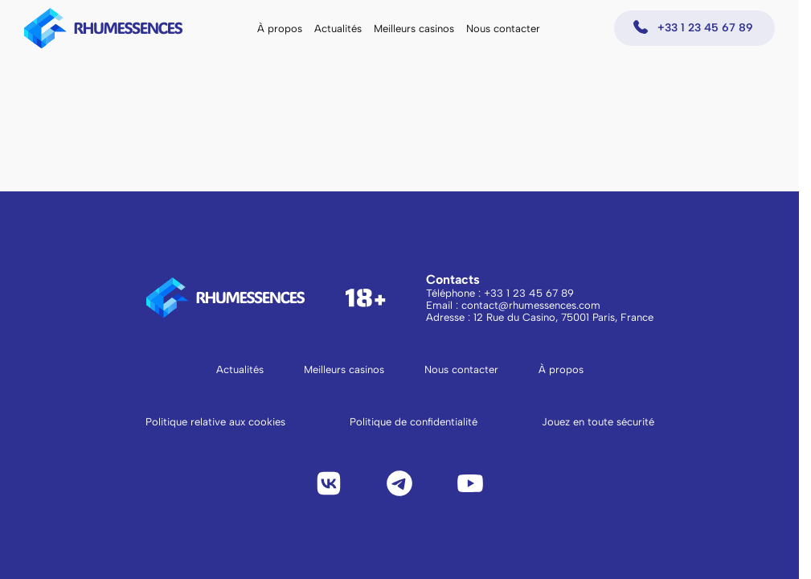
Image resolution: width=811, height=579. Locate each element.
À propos (279, 29)
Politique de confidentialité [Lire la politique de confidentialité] (413, 422)
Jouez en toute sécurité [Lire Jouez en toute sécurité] (598, 422)
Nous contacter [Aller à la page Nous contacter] (461, 369)
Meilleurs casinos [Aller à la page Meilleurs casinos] (344, 369)
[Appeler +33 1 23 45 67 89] (694, 28)
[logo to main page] (103, 28)
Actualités (338, 29)
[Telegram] (399, 483)
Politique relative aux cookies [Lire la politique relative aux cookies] (215, 422)
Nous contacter (503, 29)
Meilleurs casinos (414, 29)
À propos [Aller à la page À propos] (561, 369)
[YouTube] (470, 483)
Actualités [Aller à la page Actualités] (240, 369)
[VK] (328, 483)
